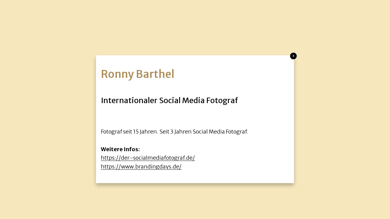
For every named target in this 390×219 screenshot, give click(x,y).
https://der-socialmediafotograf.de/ (148, 157)
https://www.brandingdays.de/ (141, 166)
